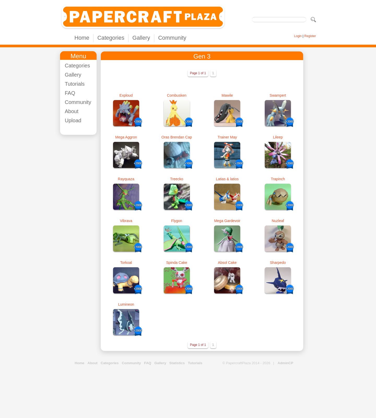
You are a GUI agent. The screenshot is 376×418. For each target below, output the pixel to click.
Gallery (141, 38)
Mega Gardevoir (227, 221)
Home (81, 38)
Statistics (177, 363)
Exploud (126, 95)
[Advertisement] (81, 217)
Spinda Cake (176, 262)
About (71, 111)
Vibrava (126, 221)
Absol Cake (227, 262)
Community (172, 38)
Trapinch (278, 179)
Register (310, 36)
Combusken (176, 95)
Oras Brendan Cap (176, 137)
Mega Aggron (126, 137)
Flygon (176, 221)
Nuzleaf (278, 221)
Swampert (278, 95)
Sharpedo (278, 262)
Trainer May (227, 137)
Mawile (227, 95)
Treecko (176, 179)
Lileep (278, 137)
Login (298, 36)
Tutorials (75, 84)
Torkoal (126, 262)
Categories (110, 38)
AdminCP (285, 363)
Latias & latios (227, 179)
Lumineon (126, 304)
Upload (73, 120)
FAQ (70, 93)
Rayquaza (126, 179)
